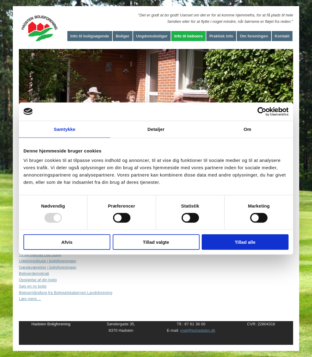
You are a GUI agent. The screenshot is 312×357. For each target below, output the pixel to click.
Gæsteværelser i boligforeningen (47, 267)
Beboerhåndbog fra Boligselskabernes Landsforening (65, 292)
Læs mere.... (30, 298)
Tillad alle (245, 242)
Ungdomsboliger (152, 36)
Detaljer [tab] (156, 128)
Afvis (67, 242)
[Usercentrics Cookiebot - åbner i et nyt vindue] (262, 111)
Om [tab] (247, 128)
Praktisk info (221, 36)
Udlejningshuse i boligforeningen (47, 261)
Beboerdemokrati (34, 273)
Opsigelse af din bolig (38, 280)
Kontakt (282, 36)
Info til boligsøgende (89, 36)
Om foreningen (254, 36)
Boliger (122, 36)
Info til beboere (188, 36)
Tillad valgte (156, 242)
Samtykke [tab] (65, 128)
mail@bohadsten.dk (197, 330)
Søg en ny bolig (32, 286)
